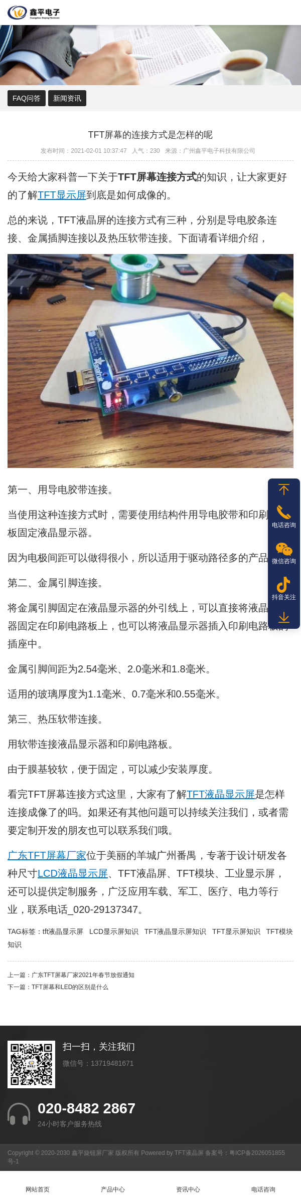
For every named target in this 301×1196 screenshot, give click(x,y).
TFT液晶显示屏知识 (175, 931)
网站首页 (37, 1183)
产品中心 (112, 1183)
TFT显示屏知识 (236, 931)
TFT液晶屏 (82, 219)
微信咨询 (284, 561)
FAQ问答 (27, 98)
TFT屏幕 (47, 794)
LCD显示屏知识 (113, 931)
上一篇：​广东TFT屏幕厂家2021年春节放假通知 (71, 975)
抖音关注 (284, 597)
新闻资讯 (67, 98)
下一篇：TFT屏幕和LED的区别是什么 (58, 987)
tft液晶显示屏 (63, 931)
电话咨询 (263, 1183)
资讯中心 (188, 1183)
